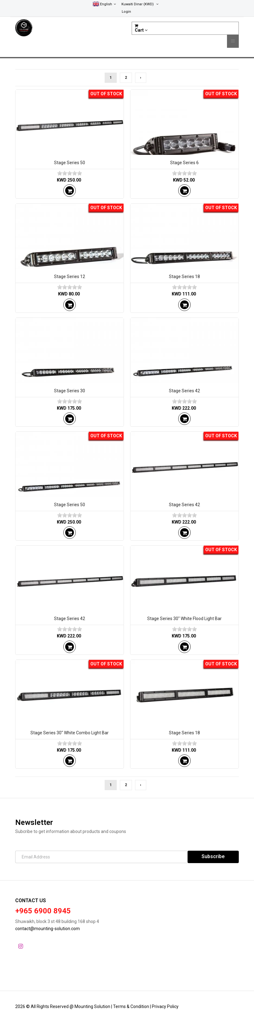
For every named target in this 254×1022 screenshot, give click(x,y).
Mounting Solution (93, 1006)
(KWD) (139, 4)
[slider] (69, 173)
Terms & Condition (131, 1006)
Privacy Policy (165, 1006)
